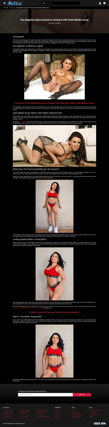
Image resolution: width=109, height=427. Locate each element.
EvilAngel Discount (8, 412)
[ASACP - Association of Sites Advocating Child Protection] (97, 423)
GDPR (90, 416)
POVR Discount (24, 412)
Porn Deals (5, 7)
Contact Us (58, 412)
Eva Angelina (22, 121)
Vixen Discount (24, 416)
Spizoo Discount (41, 412)
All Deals (57, 414)
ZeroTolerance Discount (43, 416)
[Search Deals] (61, 3)
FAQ (73, 410)
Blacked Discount (24, 414)
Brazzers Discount (8, 410)
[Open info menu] (104, 3)
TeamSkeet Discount (9, 414)
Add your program (76, 416)
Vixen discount (39, 308)
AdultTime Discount (25, 410)
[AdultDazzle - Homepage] (14, 3)
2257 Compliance (93, 414)
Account (57, 416)
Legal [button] (91, 407)
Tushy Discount (7, 416)
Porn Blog (12, 7)
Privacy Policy (92, 412)
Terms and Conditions (94, 410)
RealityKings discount (29, 308)
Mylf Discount (40, 414)
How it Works (75, 412)
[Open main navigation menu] (4, 3)
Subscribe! (82, 394)
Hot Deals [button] (6, 407)
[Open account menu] (100, 3)
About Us (57, 410)
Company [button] (57, 407)
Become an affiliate (77, 414)
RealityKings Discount (42, 410)
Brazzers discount (18, 308)
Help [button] (73, 407)
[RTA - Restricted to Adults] (103, 423)
